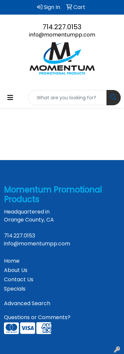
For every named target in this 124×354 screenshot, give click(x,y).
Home (12, 261)
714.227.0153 (62, 27)
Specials (14, 289)
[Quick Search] (67, 97)
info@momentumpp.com (62, 35)
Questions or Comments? (37, 317)
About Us (15, 270)
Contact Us (18, 279)
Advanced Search (27, 303)
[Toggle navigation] (10, 97)
